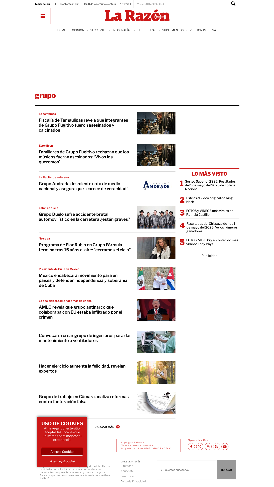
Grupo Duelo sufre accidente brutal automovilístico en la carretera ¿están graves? (84, 217)
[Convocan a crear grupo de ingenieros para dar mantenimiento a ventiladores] (156, 342)
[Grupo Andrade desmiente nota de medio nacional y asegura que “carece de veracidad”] (156, 187)
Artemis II (125, 3)
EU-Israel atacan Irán (67, 3)
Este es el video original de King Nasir (209, 200)
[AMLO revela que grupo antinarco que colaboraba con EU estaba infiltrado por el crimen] (156, 310)
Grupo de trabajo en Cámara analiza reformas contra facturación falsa (84, 399)
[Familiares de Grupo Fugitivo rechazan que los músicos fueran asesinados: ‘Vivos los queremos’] (156, 155)
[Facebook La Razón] (191, 446)
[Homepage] (137, 15)
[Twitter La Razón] (199, 446)
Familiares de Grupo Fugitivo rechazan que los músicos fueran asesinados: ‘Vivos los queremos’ (84, 156)
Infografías (122, 30)
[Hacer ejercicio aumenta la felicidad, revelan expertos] (156, 372)
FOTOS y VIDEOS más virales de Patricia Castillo (209, 213)
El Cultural (146, 30)
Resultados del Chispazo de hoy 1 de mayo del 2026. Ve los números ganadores (212, 227)
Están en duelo (48, 208)
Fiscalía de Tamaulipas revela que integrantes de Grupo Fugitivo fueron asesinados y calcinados (83, 125)
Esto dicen (46, 145)
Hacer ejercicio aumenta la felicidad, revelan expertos (82, 369)
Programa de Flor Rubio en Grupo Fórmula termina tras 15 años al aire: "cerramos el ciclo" (85, 247)
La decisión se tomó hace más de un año (65, 300)
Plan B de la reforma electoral (100, 3)
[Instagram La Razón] (208, 446)
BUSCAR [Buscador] (226, 469)
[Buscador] (233, 4)
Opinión (78, 30)
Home (61, 30)
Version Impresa (203, 30)
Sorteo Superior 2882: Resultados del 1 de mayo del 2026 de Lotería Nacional (210, 185)
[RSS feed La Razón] (216, 446)
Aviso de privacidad (62, 461)
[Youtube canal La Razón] (224, 446)
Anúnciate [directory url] (127, 471)
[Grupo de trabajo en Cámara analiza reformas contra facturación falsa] (156, 403)
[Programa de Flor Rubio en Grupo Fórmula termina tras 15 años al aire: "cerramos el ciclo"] (156, 248)
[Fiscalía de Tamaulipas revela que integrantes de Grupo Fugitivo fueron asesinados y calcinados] (156, 123)
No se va (44, 238)
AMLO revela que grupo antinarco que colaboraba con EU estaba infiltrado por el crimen (80, 312)
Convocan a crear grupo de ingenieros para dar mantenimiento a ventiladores (85, 338)
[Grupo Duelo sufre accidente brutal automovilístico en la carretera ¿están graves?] (156, 217)
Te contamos (47, 113)
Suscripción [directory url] (128, 476)
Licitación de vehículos (54, 177)
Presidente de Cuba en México (59, 269)
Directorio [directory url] (127, 465)
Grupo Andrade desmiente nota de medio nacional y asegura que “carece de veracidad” (83, 186)
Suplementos (173, 30)
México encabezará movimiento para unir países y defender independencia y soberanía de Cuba (83, 280)
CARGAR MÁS (107, 426)
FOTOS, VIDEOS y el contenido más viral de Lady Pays (212, 242)
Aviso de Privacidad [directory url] (133, 481)
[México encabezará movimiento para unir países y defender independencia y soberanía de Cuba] (156, 278)
